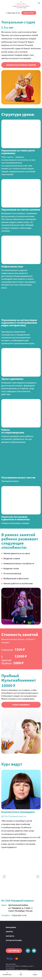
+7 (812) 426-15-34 (13, 13)
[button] (21, 65)
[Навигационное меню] (39, 3)
